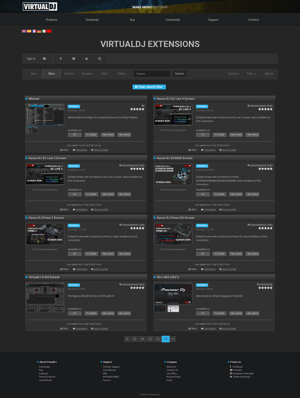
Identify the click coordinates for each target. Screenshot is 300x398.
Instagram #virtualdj (242, 373)
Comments (81, 150)
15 (150, 339)
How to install (101, 150)
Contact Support (111, 366)
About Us (171, 366)
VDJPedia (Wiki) (111, 376)
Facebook (236, 366)
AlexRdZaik (266, 284)
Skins (51, 73)
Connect (253, 19)
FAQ (105, 373)
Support (213, 19)
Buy (132, 19)
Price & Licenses (47, 376)
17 (165, 339)
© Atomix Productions (150, 394)
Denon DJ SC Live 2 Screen (47, 158)
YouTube (236, 370)
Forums (107, 380)
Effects (69, 73)
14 (142, 339)
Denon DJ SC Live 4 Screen (175, 98)
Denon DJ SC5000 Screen (174, 158)
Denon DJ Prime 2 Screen (46, 218)
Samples (86, 73)
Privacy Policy (173, 376)
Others (122, 73)
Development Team (262, 105)
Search (179, 73)
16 (157, 339)
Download (92, 19)
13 (134, 339)
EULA (169, 380)
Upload (269, 73)
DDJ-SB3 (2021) (168, 277)
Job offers (171, 373)
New (34, 73)
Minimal (34, 98)
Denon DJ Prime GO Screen (176, 218)
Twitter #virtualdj (240, 376)
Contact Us (172, 370)
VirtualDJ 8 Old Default (44, 277)
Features (43, 373)
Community (173, 19)
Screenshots (45, 380)
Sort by (234, 73)
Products (51, 19)
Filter (251, 73)
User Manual (109, 370)
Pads (104, 73)
